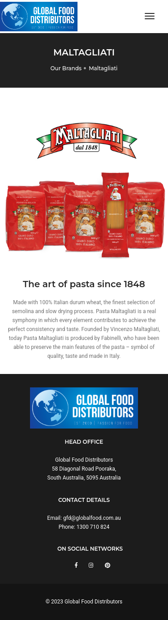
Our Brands (66, 68)
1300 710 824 (93, 527)
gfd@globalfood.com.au (92, 518)
